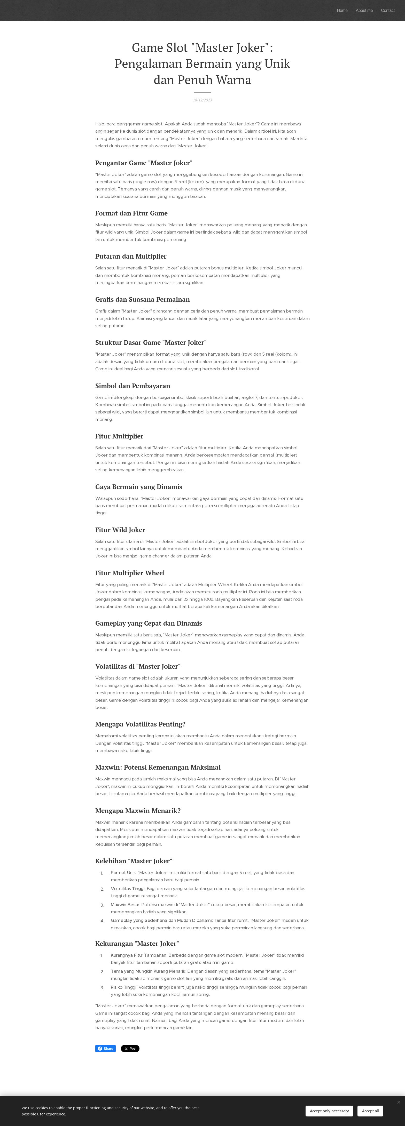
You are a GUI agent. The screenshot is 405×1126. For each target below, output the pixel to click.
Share (105, 1049)
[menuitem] (339, 10)
